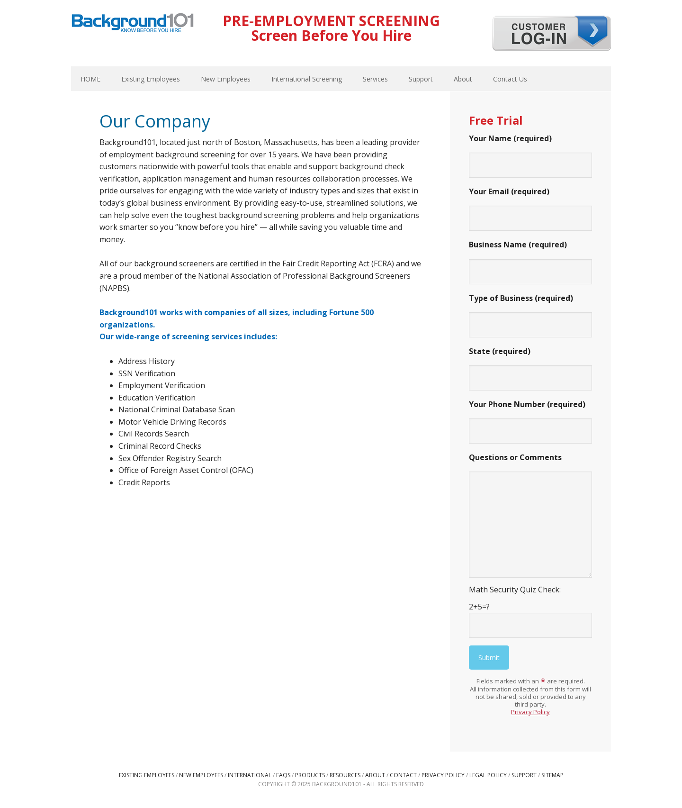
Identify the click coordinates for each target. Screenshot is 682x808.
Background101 (132, 23)
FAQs (283, 775)
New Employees (201, 775)
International (249, 775)
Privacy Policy (530, 712)
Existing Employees (146, 775)
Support (524, 775)
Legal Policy (488, 775)
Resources (345, 775)
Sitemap (552, 775)
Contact (403, 775)
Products (310, 775)
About (375, 775)
